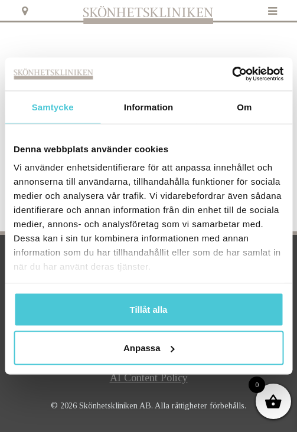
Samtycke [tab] (53, 107)
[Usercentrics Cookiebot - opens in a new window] (231, 74)
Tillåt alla (149, 309)
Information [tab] (149, 107)
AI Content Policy (149, 378)
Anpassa (149, 348)
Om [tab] (244, 107)
